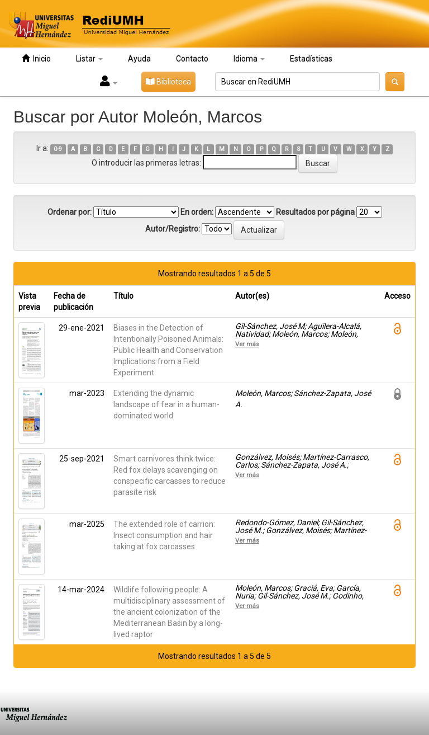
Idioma (249, 58)
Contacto (192, 58)
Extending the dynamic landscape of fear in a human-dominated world (166, 404)
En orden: (196, 212)
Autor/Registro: (172, 228)
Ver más (247, 344)
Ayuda (139, 58)
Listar (89, 58)
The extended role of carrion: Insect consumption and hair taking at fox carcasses (164, 535)
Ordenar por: (69, 212)
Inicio (36, 58)
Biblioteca (168, 81)
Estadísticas (311, 58)
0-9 (58, 149)
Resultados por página (315, 212)
